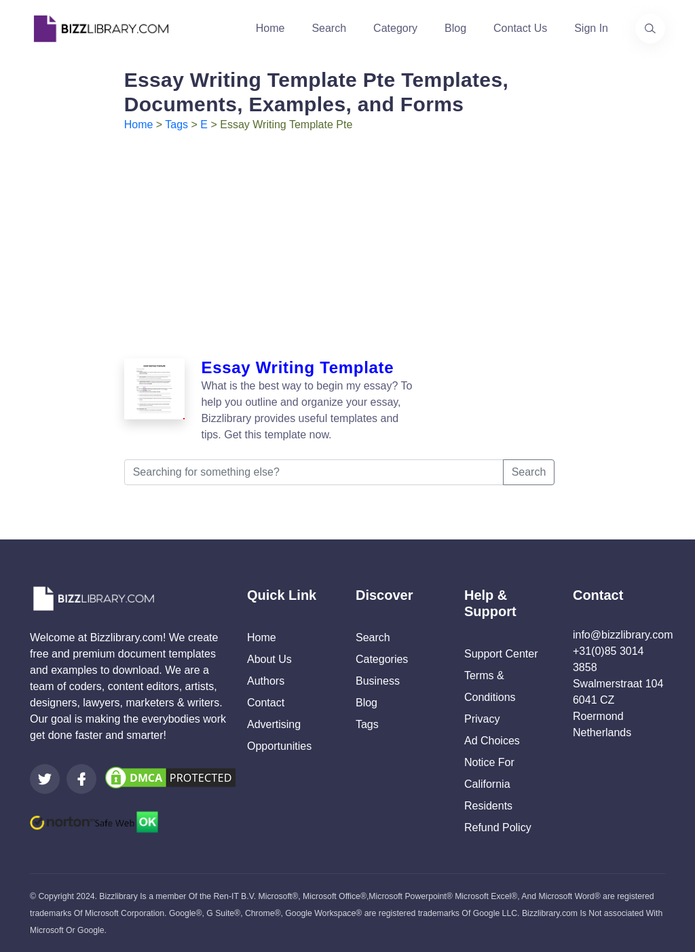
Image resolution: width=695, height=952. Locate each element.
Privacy (482, 719)
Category (395, 28)
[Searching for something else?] (314, 472)
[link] (45, 779)
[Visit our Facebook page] (81, 779)
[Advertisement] (347, 235)
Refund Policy (497, 827)
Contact (265, 702)
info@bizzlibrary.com (623, 635)
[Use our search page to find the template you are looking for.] (650, 28)
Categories (382, 659)
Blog (455, 28)
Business (378, 681)
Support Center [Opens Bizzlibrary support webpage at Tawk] (501, 654)
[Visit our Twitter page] (45, 779)
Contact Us (520, 28)
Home (270, 28)
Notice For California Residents (489, 784)
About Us (269, 659)
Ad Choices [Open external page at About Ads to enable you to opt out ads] (492, 740)
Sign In (591, 28)
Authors (265, 681)
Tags (176, 124)
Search (329, 28)
